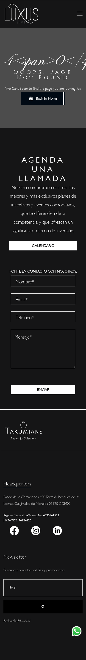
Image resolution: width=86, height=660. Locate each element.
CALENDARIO (43, 246)
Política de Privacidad (16, 620)
